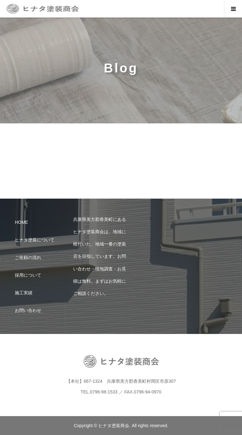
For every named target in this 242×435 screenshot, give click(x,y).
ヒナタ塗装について (35, 239)
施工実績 (23, 292)
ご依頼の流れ (28, 257)
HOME (21, 222)
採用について (28, 275)
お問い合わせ (28, 310)
